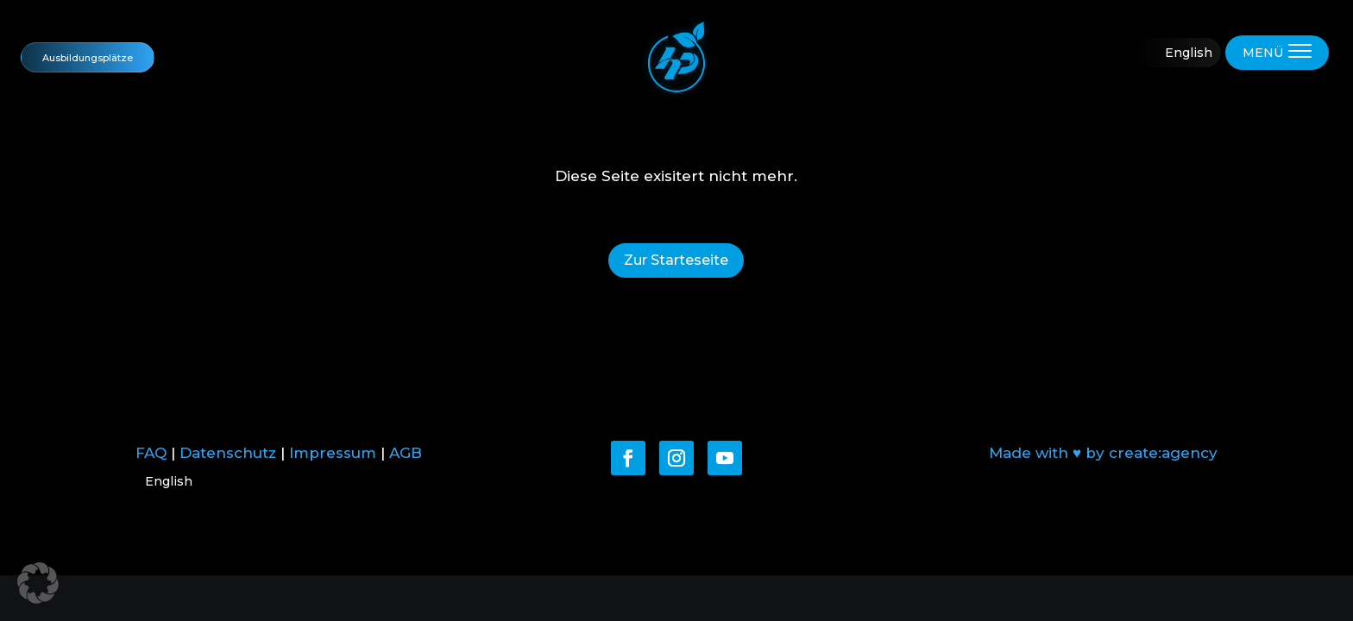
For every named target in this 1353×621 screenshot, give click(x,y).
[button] (38, 583)
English (1188, 52)
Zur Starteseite (676, 260)
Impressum (332, 452)
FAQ (151, 452)
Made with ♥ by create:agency (1103, 452)
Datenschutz (227, 452)
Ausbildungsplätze (87, 57)
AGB (405, 452)
